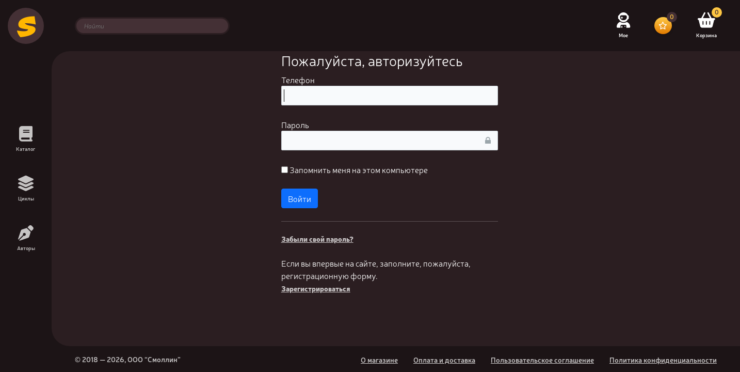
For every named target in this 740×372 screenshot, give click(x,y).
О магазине (379, 359)
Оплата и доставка (444, 359)
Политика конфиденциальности (663, 359)
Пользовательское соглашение (542, 359)
